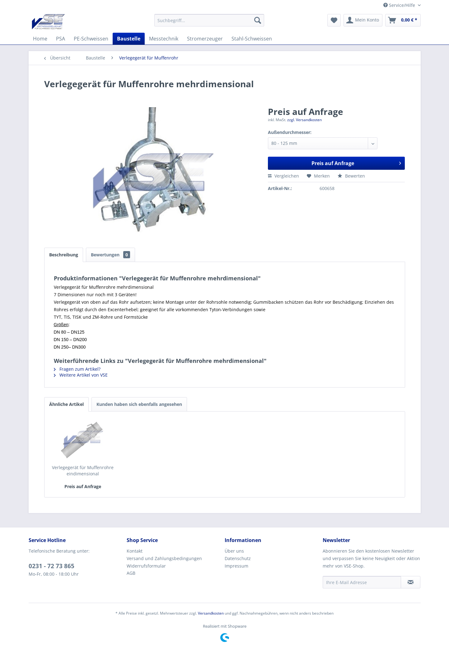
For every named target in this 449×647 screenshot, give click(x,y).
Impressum (236, 566)
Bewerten (351, 176)
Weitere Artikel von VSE (81, 375)
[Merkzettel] (334, 20)
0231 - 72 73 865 (51, 566)
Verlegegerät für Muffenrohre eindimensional (83, 470)
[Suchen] (257, 20)
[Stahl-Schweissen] (251, 39)
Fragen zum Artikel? (77, 369)
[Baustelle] (129, 39)
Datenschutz (238, 558)
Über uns (234, 551)
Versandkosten (211, 613)
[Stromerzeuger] (205, 39)
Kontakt (135, 551)
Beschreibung (63, 255)
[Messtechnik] (164, 39)
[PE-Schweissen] (91, 39)
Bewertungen (110, 254)
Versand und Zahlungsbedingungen (164, 558)
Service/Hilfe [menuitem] (399, 5)
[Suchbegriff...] (209, 20)
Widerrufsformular (146, 566)
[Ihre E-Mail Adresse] (362, 582)
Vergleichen (283, 176)
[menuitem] (209, 20)
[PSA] (60, 39)
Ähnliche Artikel (66, 404)
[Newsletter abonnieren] (410, 582)
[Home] (40, 39)
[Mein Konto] (363, 20)
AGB (131, 573)
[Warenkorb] (403, 20)
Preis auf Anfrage (356, 162)
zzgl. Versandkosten (304, 119)
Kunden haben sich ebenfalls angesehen (139, 404)
